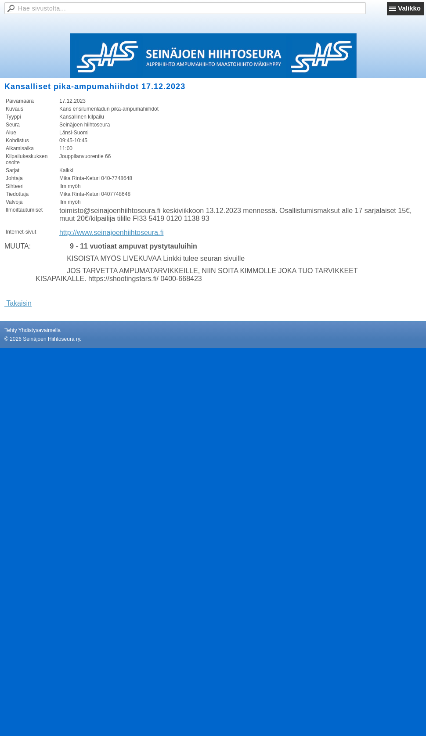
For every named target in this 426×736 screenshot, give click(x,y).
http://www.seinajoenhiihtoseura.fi (111, 232)
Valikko (409, 8)
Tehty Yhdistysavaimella (32, 330)
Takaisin (18, 303)
